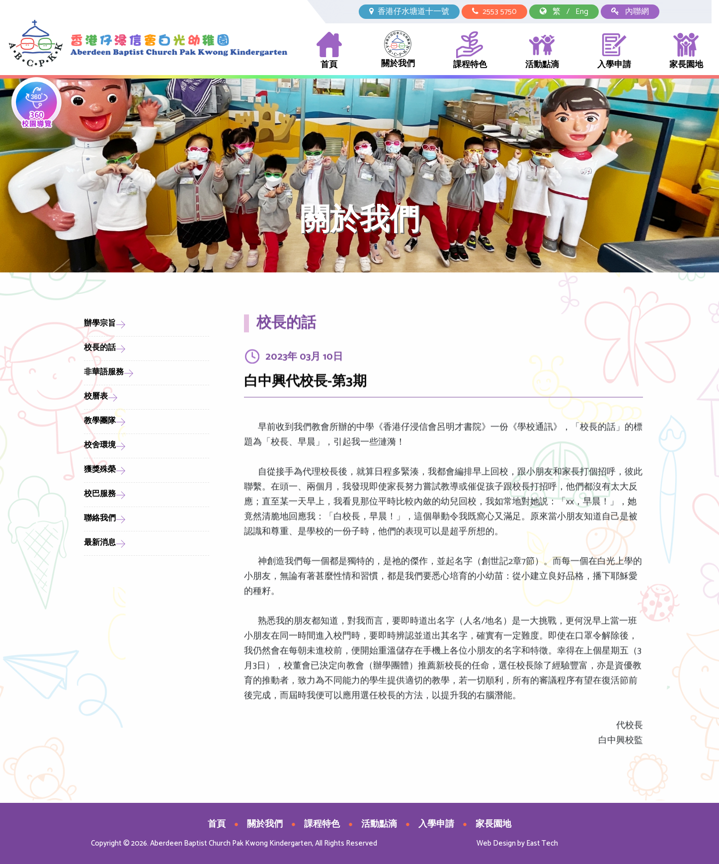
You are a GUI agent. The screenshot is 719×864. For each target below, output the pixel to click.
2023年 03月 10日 (304, 362)
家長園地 (686, 51)
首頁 (329, 51)
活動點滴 (542, 51)
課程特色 (470, 51)
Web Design (496, 843)
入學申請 (614, 51)
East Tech (542, 843)
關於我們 (398, 50)
